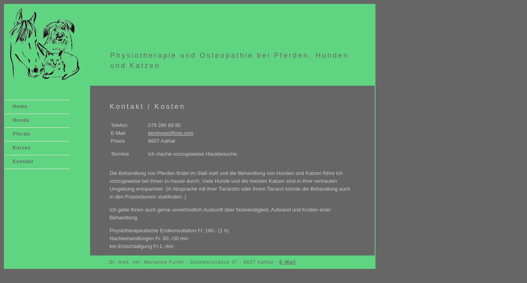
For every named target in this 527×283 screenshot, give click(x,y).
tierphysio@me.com (170, 133)
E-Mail (287, 262)
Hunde (21, 120)
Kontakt (23, 161)
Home (20, 106)
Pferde (21, 134)
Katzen (22, 148)
